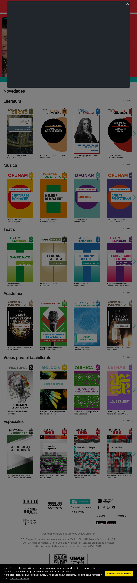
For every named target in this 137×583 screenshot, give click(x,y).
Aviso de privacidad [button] (19, 578)
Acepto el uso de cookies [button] (119, 574)
